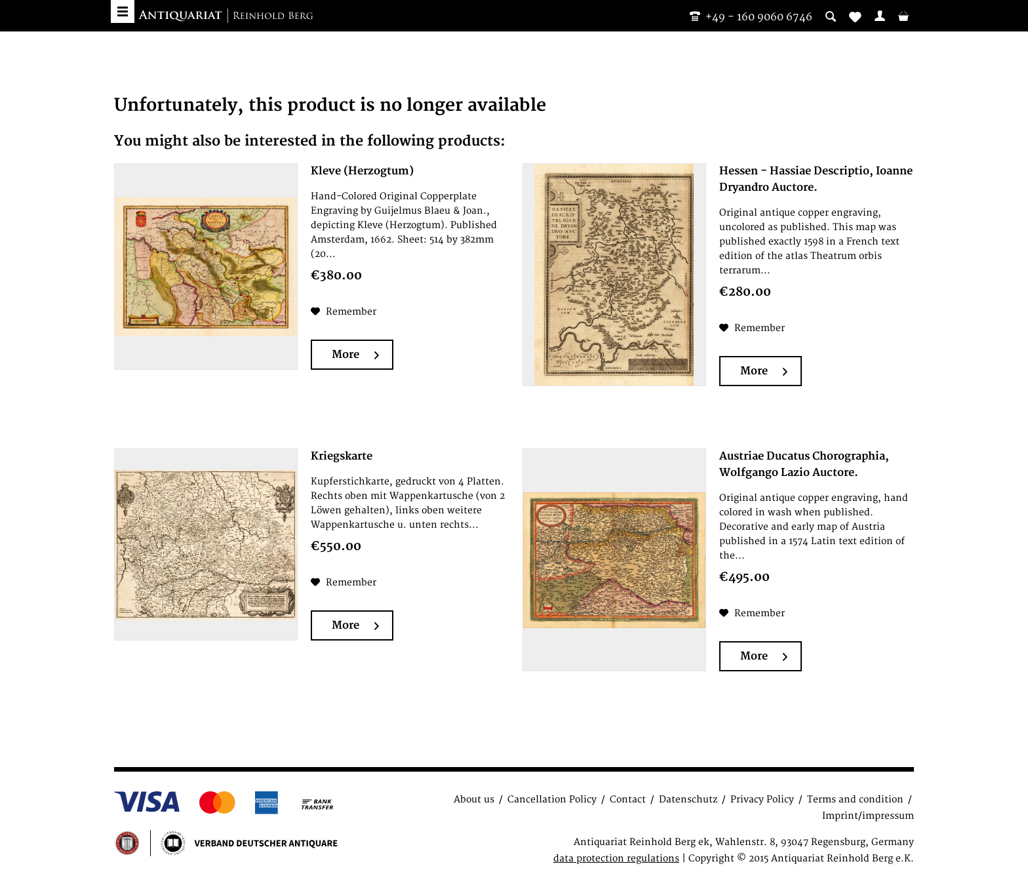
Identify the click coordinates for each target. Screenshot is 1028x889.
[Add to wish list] (343, 312)
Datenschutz (688, 799)
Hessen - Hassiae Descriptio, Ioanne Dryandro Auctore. (816, 179)
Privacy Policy (762, 799)
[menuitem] (879, 15)
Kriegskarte (341, 456)
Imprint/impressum (868, 815)
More (355, 355)
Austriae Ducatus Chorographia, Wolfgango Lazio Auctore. (804, 464)
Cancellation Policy (552, 799)
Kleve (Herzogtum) (362, 171)
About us (474, 799)
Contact (628, 799)
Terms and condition (855, 799)
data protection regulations (616, 858)
